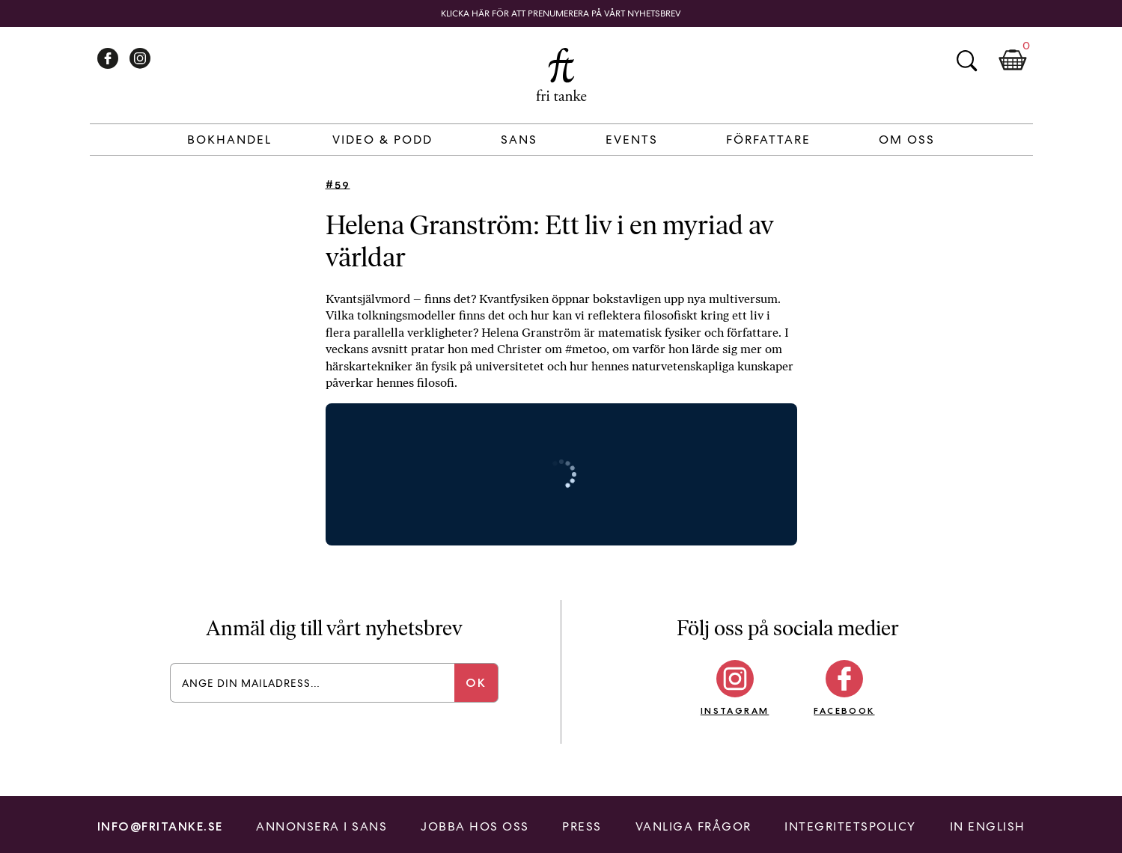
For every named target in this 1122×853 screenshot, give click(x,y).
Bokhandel (229, 139)
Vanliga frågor (693, 826)
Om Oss (907, 139)
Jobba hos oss (475, 826)
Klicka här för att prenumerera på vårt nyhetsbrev (561, 13)
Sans (519, 139)
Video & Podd (382, 139)
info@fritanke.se (160, 826)
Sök (966, 60)
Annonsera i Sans (321, 826)
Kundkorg (1012, 60)
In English (987, 826)
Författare (768, 139)
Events (632, 139)
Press (582, 826)
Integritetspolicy (850, 826)
